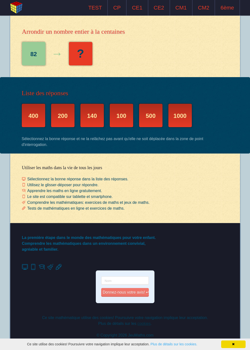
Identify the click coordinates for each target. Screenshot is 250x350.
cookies (144, 323)
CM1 (181, 8)
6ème (227, 8)
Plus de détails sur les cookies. (174, 344)
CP (117, 8)
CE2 (159, 8)
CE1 (137, 8)
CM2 (203, 8)
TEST (95, 8)
